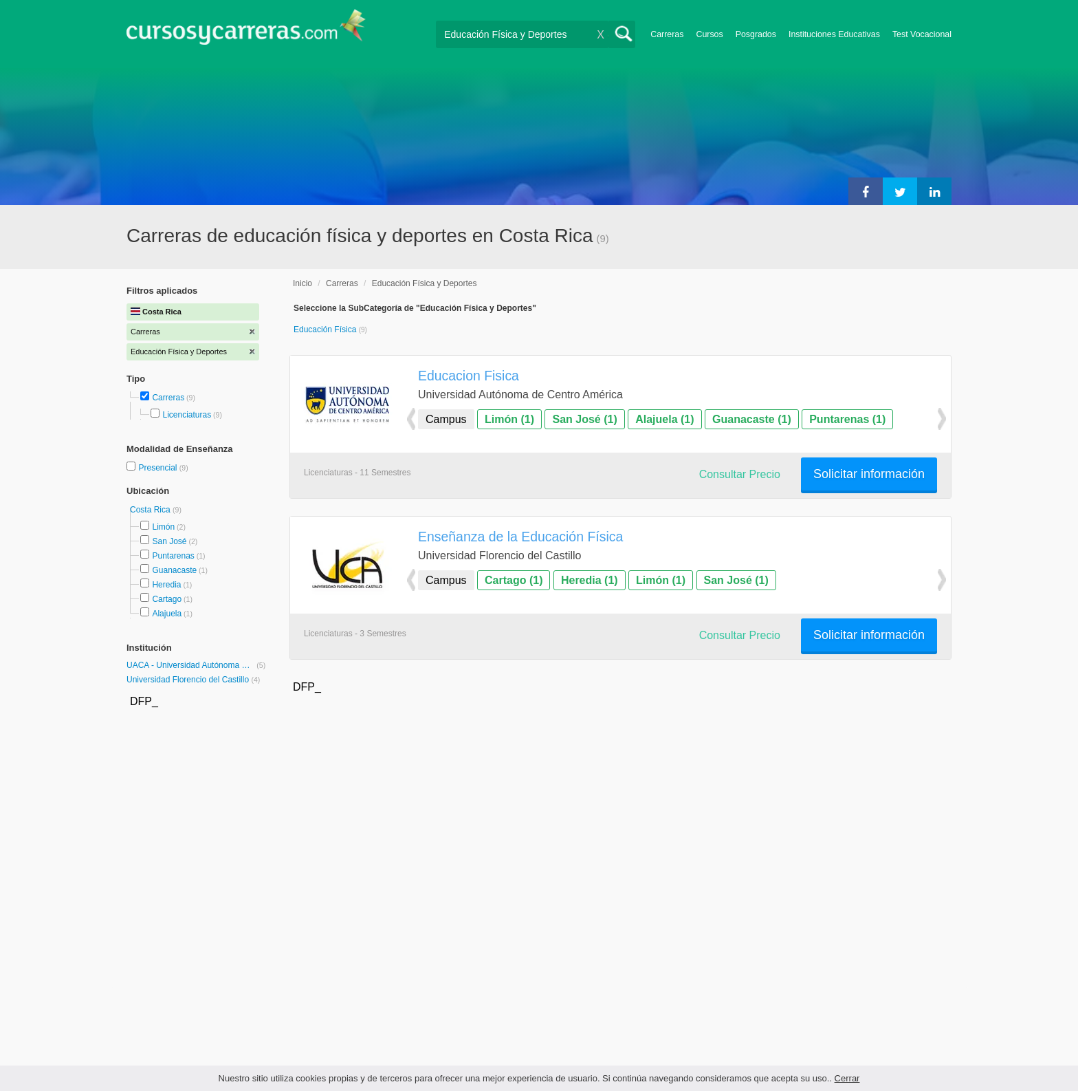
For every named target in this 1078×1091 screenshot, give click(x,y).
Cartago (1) (513, 580)
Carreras (666, 34)
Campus (446, 419)
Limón (163, 527)
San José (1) (584, 419)
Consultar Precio (739, 474)
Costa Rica (151, 510)
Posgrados (756, 34)
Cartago (167, 599)
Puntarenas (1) (847, 419)
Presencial (158, 468)
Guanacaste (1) (751, 419)
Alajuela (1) (664, 419)
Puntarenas (173, 556)
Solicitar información (869, 474)
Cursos (709, 34)
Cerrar (847, 1078)
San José (169, 541)
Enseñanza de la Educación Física (520, 536)
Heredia (166, 585)
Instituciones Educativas (834, 34)
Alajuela (167, 613)
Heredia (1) (589, 580)
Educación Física (326, 329)
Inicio (302, 283)
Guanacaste (174, 570)
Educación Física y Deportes (424, 283)
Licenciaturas (186, 415)
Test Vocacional (922, 34)
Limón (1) (509, 419)
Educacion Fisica (468, 375)
